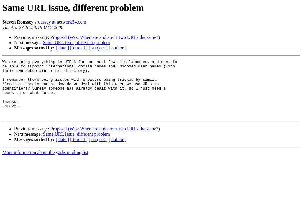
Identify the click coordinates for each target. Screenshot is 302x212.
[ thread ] (79, 47)
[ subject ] (98, 47)
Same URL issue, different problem (76, 42)
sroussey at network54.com (60, 21)
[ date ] (62, 47)
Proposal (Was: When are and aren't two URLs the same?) (105, 37)
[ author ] (118, 47)
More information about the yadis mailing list (45, 163)
